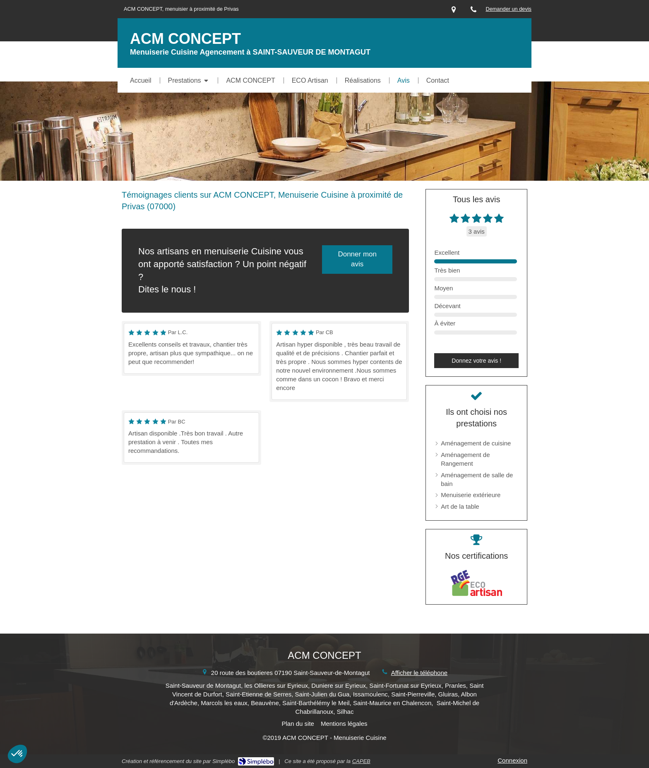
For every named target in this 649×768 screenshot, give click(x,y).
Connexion (512, 760)
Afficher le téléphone (419, 672)
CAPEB (361, 761)
